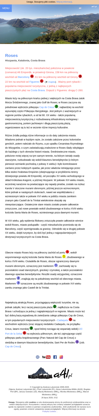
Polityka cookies (49, 411)
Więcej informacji (64, 2)
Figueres (34, 81)
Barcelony (24, 76)
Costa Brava (38, 90)
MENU (5, 8)
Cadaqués (62, 320)
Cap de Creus (46, 107)
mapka (51, 82)
